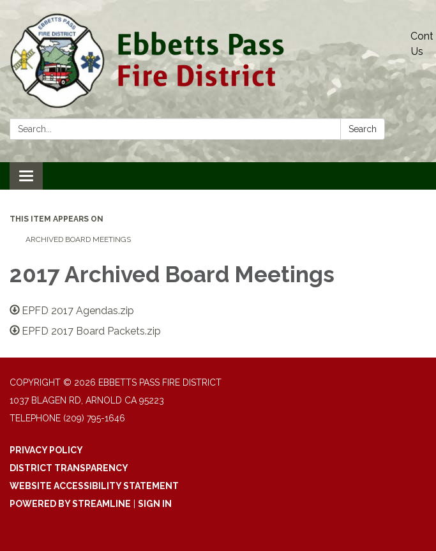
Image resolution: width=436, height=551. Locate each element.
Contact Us (421, 43)
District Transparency (69, 468)
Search (363, 129)
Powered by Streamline (70, 504)
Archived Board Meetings (78, 239)
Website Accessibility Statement (94, 486)
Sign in (155, 504)
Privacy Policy (46, 450)
